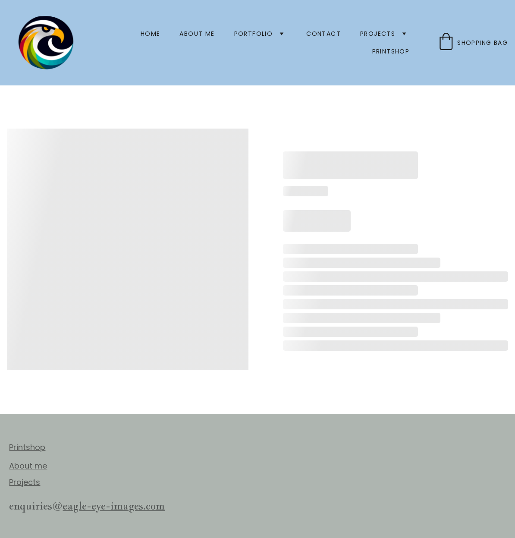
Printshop (27, 447)
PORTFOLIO (253, 33)
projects (377, 33)
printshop (391, 51)
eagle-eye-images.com (114, 506)
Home (150, 33)
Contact (323, 33)
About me (196, 33)
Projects (24, 482)
